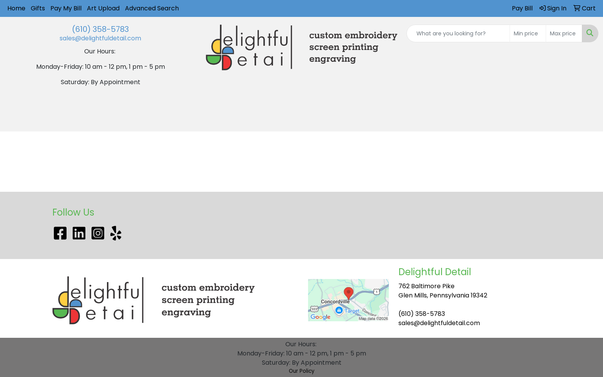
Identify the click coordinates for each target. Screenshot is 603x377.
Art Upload (103, 8)
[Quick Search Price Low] (528, 33)
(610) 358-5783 (100, 29)
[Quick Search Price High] (564, 33)
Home (16, 8)
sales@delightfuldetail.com (100, 38)
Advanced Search (152, 8)
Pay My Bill (66, 8)
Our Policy (302, 371)
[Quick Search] (458, 33)
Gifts (38, 8)
